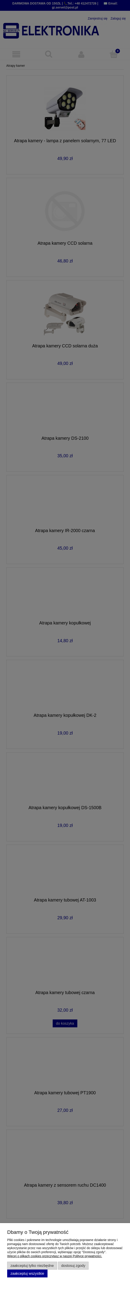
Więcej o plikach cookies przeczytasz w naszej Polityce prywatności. (54, 1256)
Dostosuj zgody (73, 1265)
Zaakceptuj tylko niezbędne (32, 1265)
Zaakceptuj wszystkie (27, 1273)
